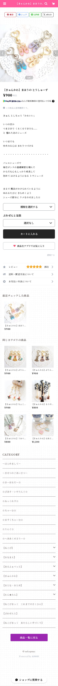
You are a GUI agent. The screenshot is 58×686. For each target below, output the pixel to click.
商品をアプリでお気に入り (28, 246)
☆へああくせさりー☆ (13, 538)
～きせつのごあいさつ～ (15, 473)
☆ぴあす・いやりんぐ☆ (15, 491)
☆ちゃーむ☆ (9, 510)
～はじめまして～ (11, 463)
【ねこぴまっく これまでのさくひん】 (23, 604)
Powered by (29, 656)
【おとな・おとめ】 (12, 585)
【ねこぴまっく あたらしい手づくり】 (23, 623)
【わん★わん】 (10, 594)
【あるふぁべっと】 (12, 566)
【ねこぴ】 (8, 548)
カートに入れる (29, 233)
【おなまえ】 (9, 557)
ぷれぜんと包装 (12, 215)
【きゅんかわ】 (10, 576)
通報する (51, 255)
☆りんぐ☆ (8, 529)
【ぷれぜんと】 (10, 613)
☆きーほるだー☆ (11, 482)
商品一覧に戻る (29, 637)
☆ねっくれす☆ (10, 501)
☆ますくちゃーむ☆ (12, 520)
